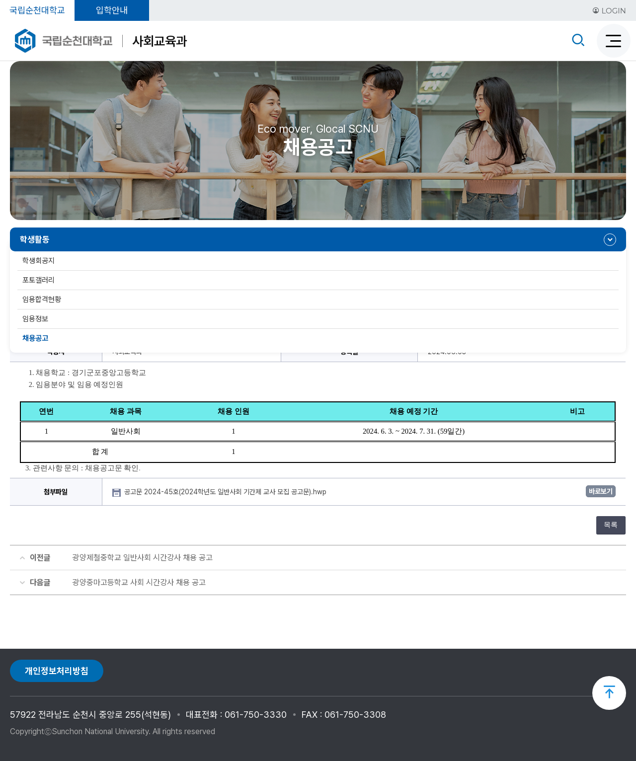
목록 (611, 525)
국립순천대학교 (37, 10)
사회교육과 (159, 41)
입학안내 (112, 10)
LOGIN (609, 10)
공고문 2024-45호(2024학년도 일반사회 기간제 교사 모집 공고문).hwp (226, 492)
